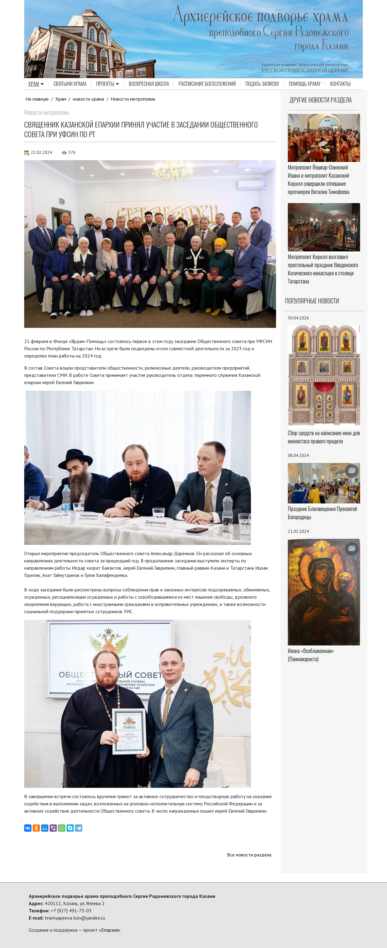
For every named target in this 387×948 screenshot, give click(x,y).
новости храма (88, 99)
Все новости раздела (249, 855)
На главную (37, 99)
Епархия (109, 930)
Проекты (107, 84)
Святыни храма (70, 84)
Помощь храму (304, 84)
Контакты (340, 84)
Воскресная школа (149, 84)
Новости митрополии (133, 99)
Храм (36, 84)
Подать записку (262, 84)
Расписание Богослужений (207, 84)
